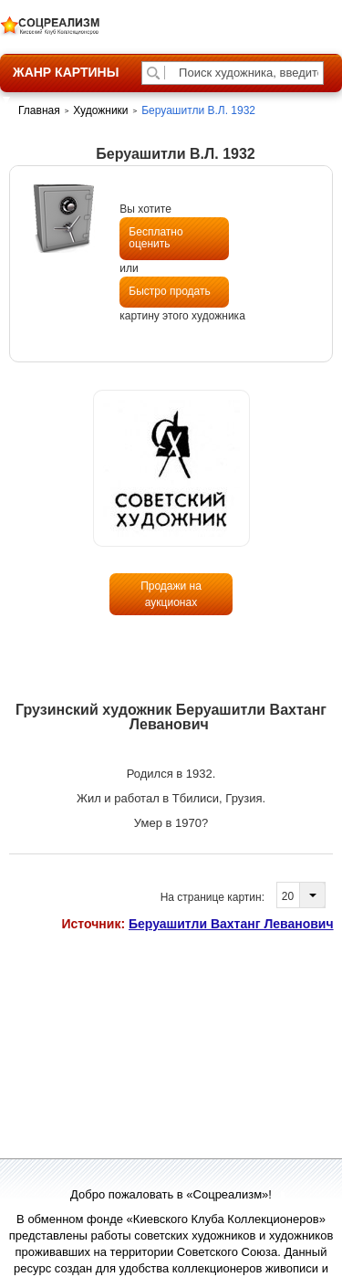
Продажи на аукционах (171, 594)
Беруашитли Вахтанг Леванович (231, 923)
